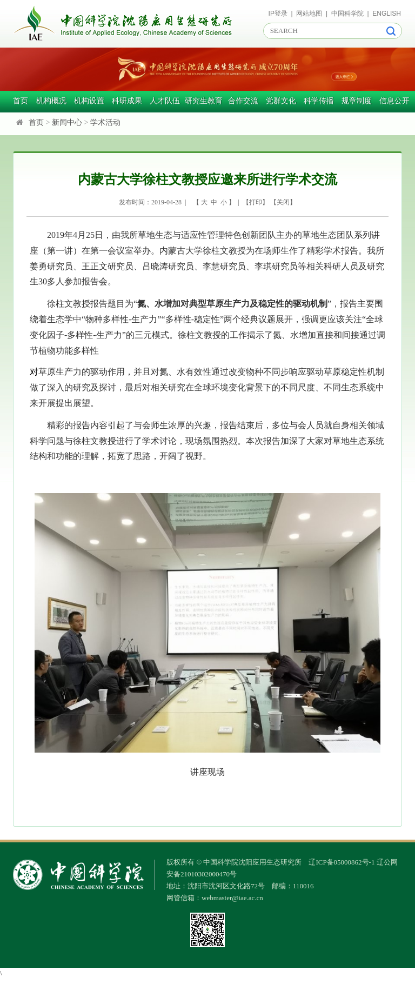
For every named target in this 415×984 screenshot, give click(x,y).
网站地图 (309, 13)
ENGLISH (386, 13)
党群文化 (281, 101)
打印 (255, 202)
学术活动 (105, 122)
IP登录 (278, 13)
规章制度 (357, 101)
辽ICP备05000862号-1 (341, 862)
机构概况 (51, 101)
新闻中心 (67, 122)
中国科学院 (347, 13)
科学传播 (319, 101)
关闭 (283, 202)
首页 (20, 101)
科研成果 (127, 101)
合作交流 (243, 101)
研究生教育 (204, 101)
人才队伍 (165, 101)
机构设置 (89, 101)
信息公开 (394, 101)
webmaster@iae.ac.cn (232, 898)
